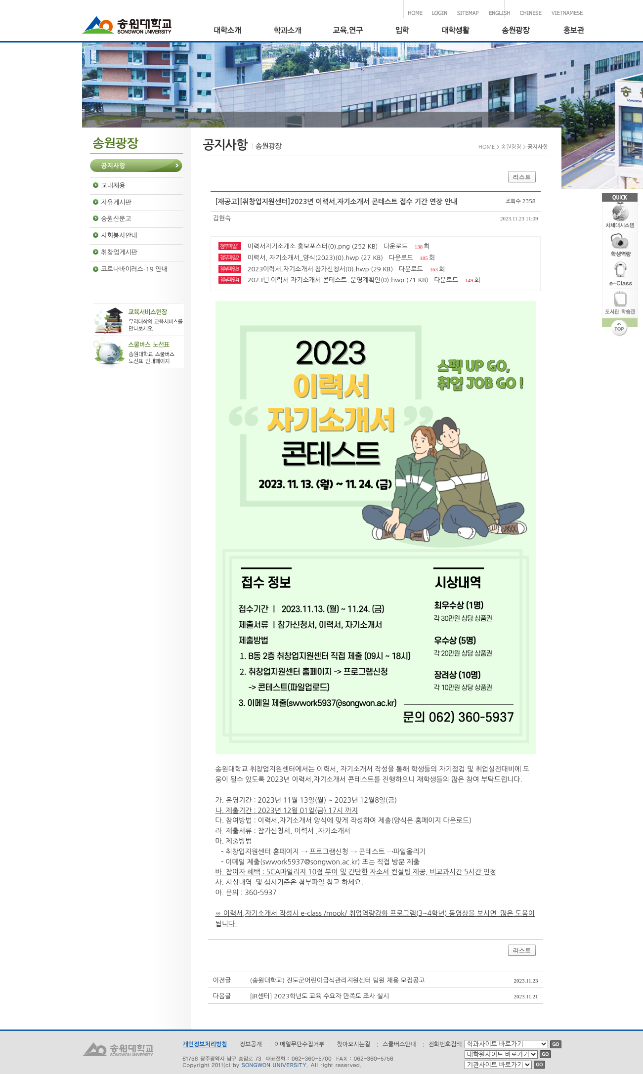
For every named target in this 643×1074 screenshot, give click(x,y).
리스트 (522, 176)
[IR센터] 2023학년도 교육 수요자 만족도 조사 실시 (319, 996)
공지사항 (113, 166)
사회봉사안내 (119, 235)
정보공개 (251, 1044)
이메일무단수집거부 (299, 1044)
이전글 (222, 980)
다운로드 (396, 246)
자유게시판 (116, 202)
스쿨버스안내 (399, 1044)
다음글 (222, 996)
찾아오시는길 (353, 1044)
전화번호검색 (445, 1044)
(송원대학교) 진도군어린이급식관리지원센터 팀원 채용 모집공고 (337, 980)
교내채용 (113, 185)
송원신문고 (116, 218)
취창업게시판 (119, 252)
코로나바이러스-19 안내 (134, 269)
